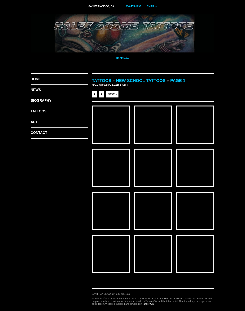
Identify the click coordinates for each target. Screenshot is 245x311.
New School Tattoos (141, 80)
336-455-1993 (133, 6)
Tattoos (39, 111)
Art (34, 122)
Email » (152, 6)
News (36, 90)
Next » (112, 94)
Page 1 (177, 80)
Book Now (122, 58)
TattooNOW (148, 304)
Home (36, 79)
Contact (39, 133)
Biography (41, 100)
